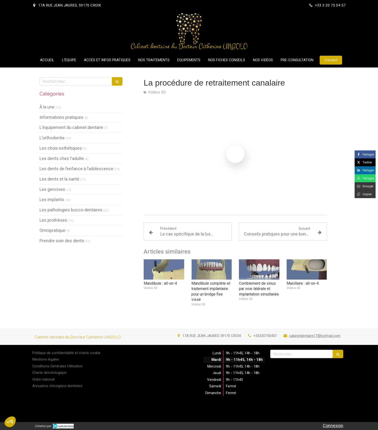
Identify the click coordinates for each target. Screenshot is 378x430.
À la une (47, 106)
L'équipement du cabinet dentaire (71, 127)
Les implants (52, 199)
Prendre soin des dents (62, 240)
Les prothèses (53, 220)
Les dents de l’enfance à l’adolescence (76, 168)
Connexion (333, 425)
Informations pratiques (61, 117)
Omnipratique (52, 230)
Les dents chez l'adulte (62, 158)
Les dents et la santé (59, 178)
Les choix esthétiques (61, 148)
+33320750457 (265, 336)
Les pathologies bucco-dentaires (71, 209)
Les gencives (52, 189)
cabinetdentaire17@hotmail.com (314, 336)
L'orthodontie (52, 137)
